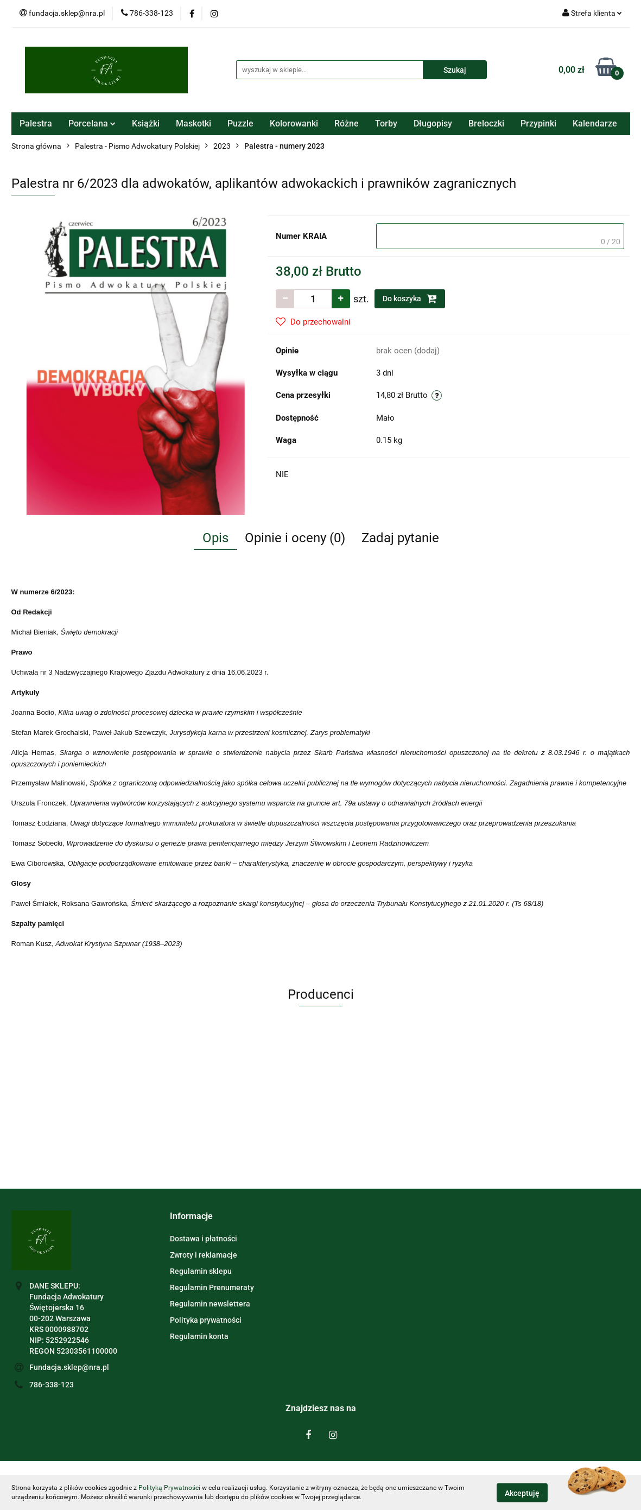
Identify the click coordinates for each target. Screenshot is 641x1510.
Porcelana (92, 123)
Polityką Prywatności (169, 1488)
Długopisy (433, 123)
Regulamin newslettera (210, 1303)
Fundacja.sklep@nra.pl (69, 1367)
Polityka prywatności (206, 1320)
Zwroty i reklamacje (203, 1255)
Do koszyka (410, 298)
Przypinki (538, 123)
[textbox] (500, 236)
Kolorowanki (294, 123)
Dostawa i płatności (203, 1238)
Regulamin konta (199, 1336)
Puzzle (240, 123)
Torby (386, 123)
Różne (346, 123)
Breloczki (486, 123)
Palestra (36, 123)
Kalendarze (595, 123)
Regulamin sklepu (201, 1271)
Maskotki (193, 123)
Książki (146, 123)
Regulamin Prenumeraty (212, 1287)
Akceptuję (522, 1492)
